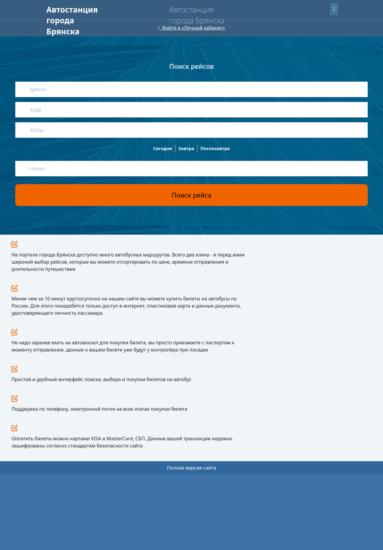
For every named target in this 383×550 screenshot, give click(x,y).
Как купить (132, 418)
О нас (119, 21)
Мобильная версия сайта (71, 532)
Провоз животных (138, 445)
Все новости (260, 250)
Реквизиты (185, 433)
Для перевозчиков (155, 21)
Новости (184, 410)
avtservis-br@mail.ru (260, 446)
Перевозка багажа (139, 454)
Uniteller (86, 515)
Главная (55, 21)
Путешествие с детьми (142, 436)
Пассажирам (89, 21)
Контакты (185, 450)
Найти (323, 64)
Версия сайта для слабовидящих (83, 33)
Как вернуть (133, 427)
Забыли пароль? (298, 7)
